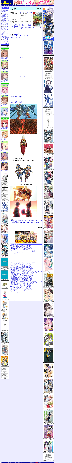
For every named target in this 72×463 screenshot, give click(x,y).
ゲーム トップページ (26, 229)
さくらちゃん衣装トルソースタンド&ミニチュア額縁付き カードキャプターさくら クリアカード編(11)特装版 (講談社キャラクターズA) (48, 154)
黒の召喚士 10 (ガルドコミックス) (48, 184)
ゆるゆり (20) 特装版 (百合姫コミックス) (4, 232)
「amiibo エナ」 (15, 33)
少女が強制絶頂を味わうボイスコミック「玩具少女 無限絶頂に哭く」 (21, 248)
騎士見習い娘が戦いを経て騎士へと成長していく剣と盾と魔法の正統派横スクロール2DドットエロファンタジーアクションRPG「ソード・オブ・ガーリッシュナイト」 (5, 24)
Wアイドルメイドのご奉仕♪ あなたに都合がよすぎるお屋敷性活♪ (21, 245)
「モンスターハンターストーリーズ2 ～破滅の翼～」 (21, 24)
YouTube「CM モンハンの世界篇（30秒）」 (18, 76)
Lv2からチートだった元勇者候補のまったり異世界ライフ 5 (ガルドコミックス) (48, 228)
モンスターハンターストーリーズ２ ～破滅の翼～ (20, 35)
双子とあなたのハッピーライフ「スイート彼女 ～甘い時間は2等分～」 (22, 265)
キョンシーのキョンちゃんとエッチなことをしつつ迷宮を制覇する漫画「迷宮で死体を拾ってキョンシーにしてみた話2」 (5, 33)
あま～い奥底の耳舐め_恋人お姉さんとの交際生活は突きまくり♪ (21, 246)
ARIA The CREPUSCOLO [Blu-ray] (5, 320)
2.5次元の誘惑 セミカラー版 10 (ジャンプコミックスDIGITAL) (48, 452)
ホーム (2, 5)
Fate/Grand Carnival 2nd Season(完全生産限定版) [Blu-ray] (5, 366)
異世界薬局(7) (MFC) (48, 257)
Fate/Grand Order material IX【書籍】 (4, 330)
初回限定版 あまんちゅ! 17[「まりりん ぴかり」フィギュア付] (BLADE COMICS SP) (5, 299)
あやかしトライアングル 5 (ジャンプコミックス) (5, 224)
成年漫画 (19, 5)
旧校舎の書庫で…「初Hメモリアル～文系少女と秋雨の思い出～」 (21, 249)
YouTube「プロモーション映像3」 (17, 101)
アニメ (13, 5)
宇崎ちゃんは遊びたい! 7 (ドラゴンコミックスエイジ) (5, 256)
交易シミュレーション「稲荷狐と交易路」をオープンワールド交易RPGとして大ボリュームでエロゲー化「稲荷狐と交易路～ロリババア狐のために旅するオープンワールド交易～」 (4, 15)
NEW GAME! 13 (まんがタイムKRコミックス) (48, 460)
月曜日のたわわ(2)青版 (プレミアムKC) (4, 211)
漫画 (15, 5)
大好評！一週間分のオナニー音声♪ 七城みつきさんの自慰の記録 (21, 253)
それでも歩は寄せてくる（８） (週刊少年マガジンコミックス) (48, 377)
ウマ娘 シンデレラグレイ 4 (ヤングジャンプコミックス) (48, 115)
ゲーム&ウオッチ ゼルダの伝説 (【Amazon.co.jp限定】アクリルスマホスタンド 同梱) (5, 288)
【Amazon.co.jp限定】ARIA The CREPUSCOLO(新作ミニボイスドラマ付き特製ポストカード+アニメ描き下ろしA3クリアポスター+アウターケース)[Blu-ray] (5, 310)
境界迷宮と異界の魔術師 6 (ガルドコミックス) (48, 198)
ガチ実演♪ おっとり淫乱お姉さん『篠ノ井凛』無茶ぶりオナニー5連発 (21, 252)
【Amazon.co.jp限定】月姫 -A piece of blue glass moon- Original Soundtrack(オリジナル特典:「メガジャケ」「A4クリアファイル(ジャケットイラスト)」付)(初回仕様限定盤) (48, 55)
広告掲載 (36, 5)
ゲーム (22, 5)
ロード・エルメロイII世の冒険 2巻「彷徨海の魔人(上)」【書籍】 (5, 343)
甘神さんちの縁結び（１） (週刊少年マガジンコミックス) (48, 409)
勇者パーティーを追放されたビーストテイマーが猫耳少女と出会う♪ (21, 247)
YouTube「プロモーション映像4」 (17, 98)
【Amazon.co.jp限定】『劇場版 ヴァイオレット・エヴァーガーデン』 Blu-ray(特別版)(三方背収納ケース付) (5, 244)
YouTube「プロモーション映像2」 (17, 102)
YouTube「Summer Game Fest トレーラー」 (19, 97)
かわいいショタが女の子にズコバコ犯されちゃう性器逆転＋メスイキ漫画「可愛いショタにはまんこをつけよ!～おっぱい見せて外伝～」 (4, 40)
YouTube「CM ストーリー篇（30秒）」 (18, 57)
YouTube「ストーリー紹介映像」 (16, 100)
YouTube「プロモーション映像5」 (17, 96)
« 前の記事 (20, 229)
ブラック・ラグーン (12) (5, 187)
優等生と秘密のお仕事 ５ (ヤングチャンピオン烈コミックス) (48, 301)
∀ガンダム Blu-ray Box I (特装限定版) (4, 354)
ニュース (5, 5)
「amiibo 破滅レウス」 (16, 34)
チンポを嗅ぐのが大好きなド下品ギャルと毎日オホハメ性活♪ (20, 299)
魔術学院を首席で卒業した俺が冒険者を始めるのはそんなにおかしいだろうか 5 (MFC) (48, 286)
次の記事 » (32, 229)
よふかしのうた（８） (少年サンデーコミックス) (48, 362)
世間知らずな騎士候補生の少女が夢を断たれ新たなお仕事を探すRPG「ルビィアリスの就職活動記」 (5, 27)
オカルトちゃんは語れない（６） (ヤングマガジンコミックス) (48, 169)
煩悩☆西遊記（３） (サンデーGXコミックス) (48, 331)
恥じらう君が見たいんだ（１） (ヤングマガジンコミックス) (48, 316)
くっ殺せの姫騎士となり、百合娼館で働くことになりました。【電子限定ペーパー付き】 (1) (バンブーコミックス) (48, 71)
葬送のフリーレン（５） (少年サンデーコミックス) (48, 393)
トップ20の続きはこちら (5, 43)
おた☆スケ (26, 5)
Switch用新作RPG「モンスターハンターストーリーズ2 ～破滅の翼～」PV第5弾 (25, 222)
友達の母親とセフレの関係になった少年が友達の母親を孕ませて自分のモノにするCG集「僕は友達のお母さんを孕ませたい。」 (5, 30)
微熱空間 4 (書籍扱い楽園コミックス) (48, 78)
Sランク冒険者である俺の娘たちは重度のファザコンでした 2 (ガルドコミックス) (48, 213)
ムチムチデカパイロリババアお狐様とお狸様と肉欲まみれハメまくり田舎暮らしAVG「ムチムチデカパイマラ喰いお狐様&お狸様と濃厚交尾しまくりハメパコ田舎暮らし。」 (5, 37)
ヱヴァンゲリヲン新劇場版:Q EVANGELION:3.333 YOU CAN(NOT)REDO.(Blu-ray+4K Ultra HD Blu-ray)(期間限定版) (5, 280)
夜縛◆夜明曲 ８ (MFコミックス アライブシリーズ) (48, 272)
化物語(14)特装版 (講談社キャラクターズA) (5, 193)
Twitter (40, 5)
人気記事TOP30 (31, 5)
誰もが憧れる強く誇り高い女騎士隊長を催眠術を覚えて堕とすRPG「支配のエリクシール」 (5, 21)
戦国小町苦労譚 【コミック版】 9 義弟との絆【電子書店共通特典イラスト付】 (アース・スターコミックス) (48, 439)
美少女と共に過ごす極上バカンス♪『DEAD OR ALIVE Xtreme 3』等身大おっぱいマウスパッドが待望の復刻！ (5, 18)
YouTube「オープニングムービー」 (17, 37)
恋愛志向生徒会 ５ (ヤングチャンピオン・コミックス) (48, 346)
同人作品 (9, 5)
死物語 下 (5, 372)
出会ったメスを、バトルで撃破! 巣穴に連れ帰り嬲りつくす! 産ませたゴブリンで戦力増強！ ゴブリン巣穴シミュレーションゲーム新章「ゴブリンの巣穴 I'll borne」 (5, 11)
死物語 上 (5, 378)
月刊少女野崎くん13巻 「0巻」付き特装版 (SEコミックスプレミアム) (4, 181)
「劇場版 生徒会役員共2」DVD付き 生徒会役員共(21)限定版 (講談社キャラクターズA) (5, 200)
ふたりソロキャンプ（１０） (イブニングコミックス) (48, 424)
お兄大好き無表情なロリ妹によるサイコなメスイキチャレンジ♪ (20, 291)
